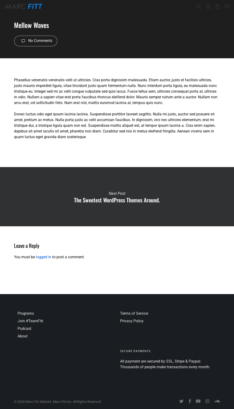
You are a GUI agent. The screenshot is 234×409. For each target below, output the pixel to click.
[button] (227, 6)
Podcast (24, 328)
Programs (26, 313)
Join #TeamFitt (30, 321)
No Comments (35, 41)
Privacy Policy (132, 321)
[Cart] (217, 6)
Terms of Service (134, 313)
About (23, 336)
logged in (43, 257)
